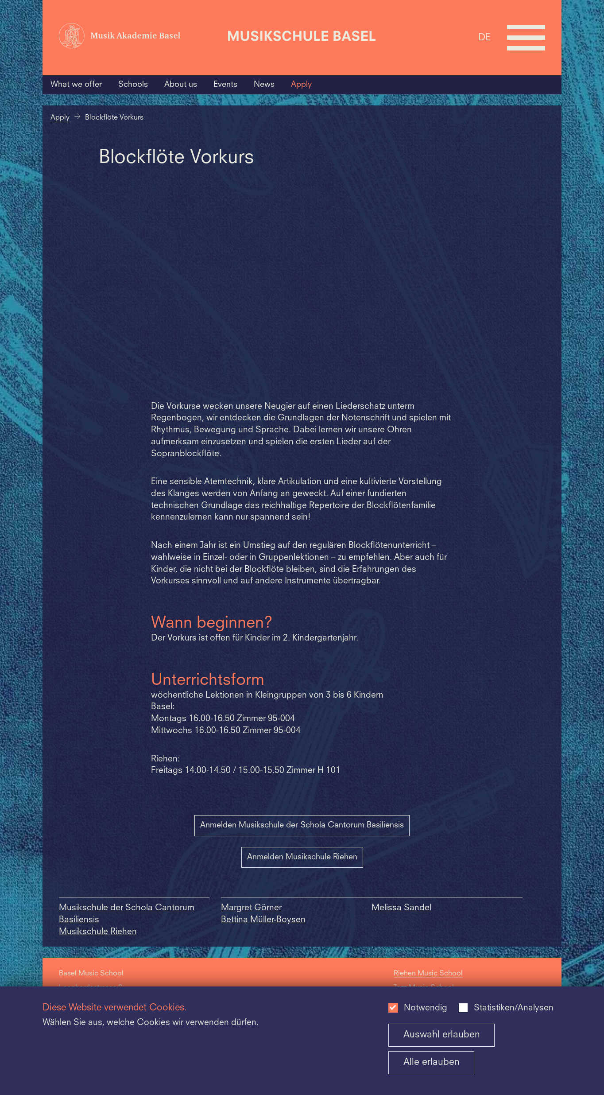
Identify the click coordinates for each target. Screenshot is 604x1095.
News (264, 85)
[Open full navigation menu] (526, 37)
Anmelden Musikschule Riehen (302, 857)
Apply (301, 85)
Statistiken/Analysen (514, 1008)
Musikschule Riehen (98, 932)
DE (484, 37)
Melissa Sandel (401, 908)
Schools (133, 85)
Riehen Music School (428, 973)
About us (180, 85)
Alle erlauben (431, 1062)
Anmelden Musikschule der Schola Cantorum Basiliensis (302, 825)
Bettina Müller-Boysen (263, 920)
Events (225, 85)
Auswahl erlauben (441, 1035)
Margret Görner (251, 908)
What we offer (76, 85)
